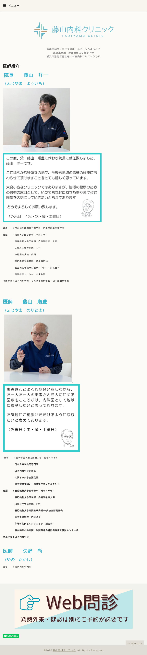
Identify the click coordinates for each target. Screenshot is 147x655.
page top (134, 643)
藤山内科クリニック (64, 650)
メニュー (11, 5)
